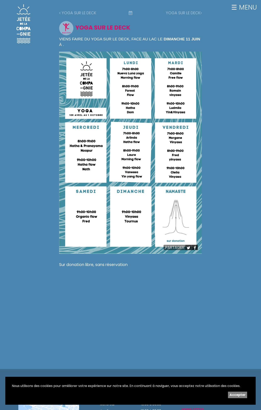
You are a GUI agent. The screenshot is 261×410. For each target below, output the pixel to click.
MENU (247, 7)
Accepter (238, 394)
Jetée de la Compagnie (23, 23)
